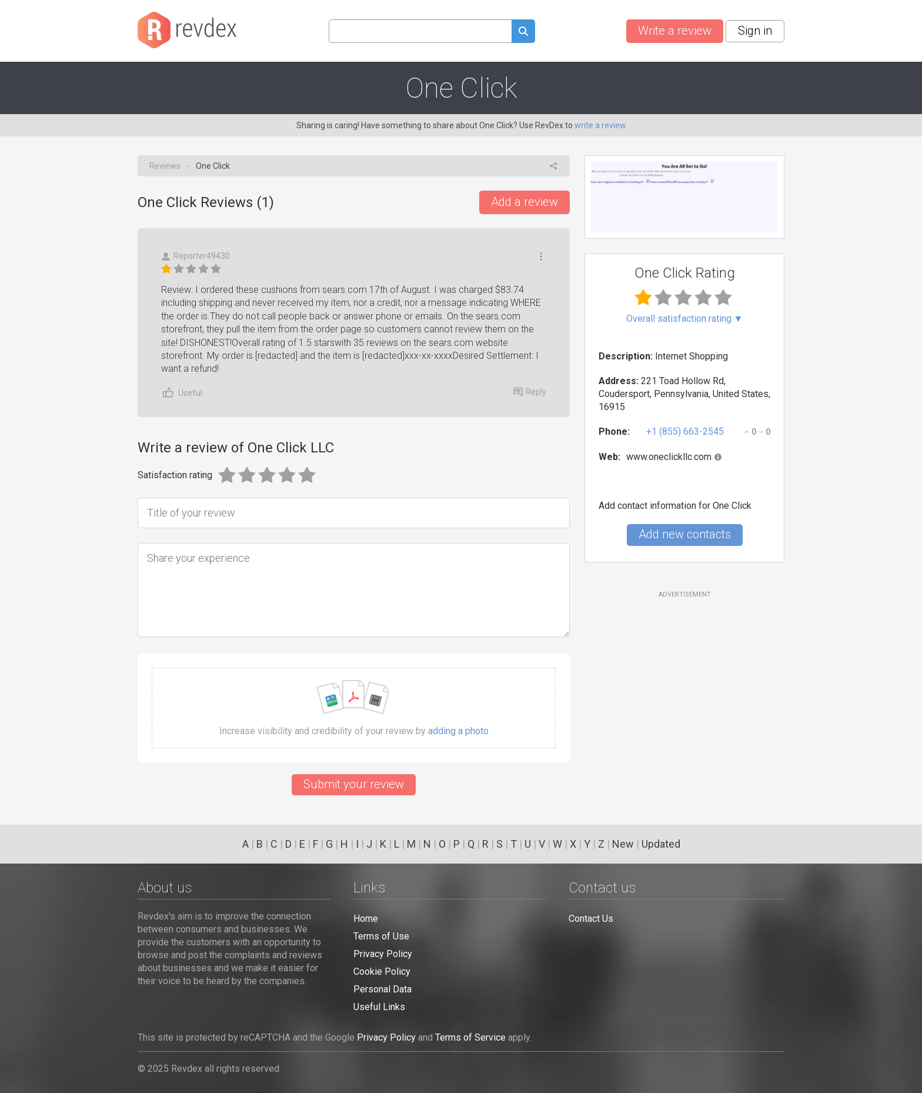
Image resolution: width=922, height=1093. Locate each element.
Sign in (755, 31)
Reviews (165, 166)
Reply (529, 391)
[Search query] (420, 31)
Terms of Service (470, 1037)
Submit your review (353, 784)
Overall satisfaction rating (684, 319)
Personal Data (382, 989)
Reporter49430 (195, 256)
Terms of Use (381, 936)
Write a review (674, 31)
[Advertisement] (684, 694)
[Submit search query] (523, 32)
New (623, 844)
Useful (181, 392)
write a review (600, 125)
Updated (661, 844)
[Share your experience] (354, 590)
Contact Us (591, 918)
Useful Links (379, 1006)
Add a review (524, 202)
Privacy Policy (382, 953)
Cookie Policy (381, 971)
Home (365, 918)
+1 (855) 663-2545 (685, 431)
